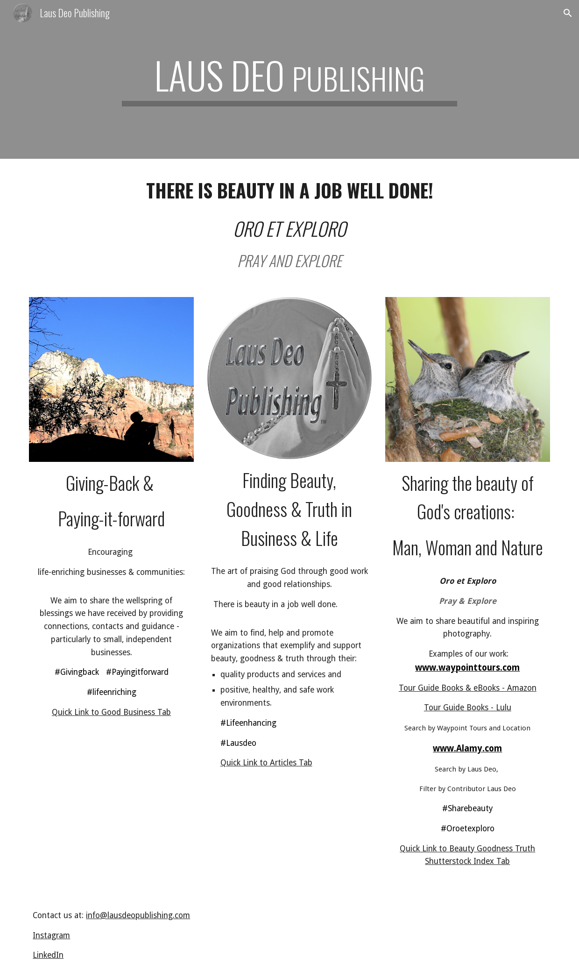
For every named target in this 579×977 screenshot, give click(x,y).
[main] (289, 79)
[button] (568, 13)
